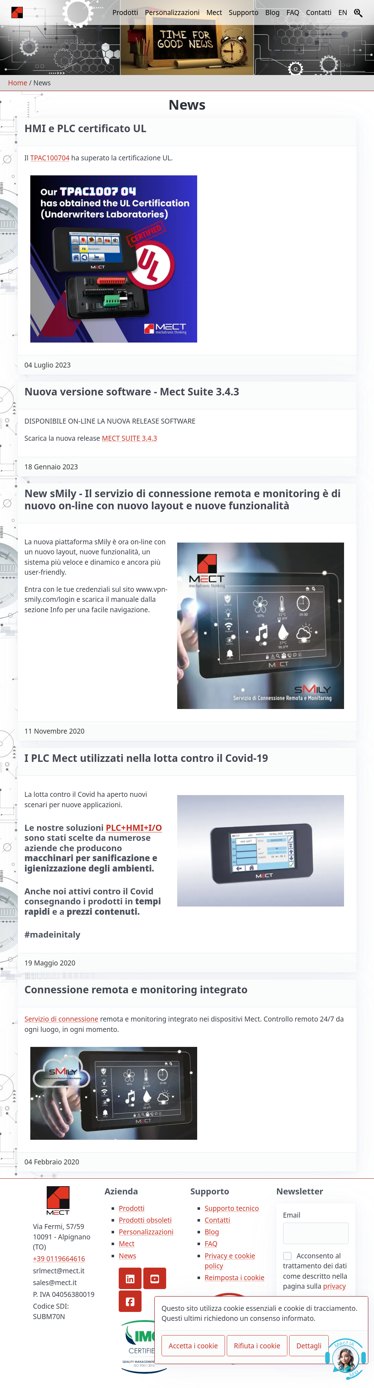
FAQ (293, 12)
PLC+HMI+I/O (134, 827)
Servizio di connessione (61, 1019)
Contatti (319, 12)
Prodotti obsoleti (145, 1220)
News (127, 1255)
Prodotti (125, 12)
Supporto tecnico (232, 1208)
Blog (272, 12)
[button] (130, 1278)
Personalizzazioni (172, 12)
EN (342, 12)
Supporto (243, 12)
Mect (214, 12)
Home (17, 83)
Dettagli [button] (308, 1345)
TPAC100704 (50, 158)
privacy (334, 1286)
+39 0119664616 (59, 1258)
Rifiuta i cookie (257, 1345)
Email (292, 1215)
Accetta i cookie (193, 1345)
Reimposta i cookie (235, 1277)
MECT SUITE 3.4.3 (129, 438)
